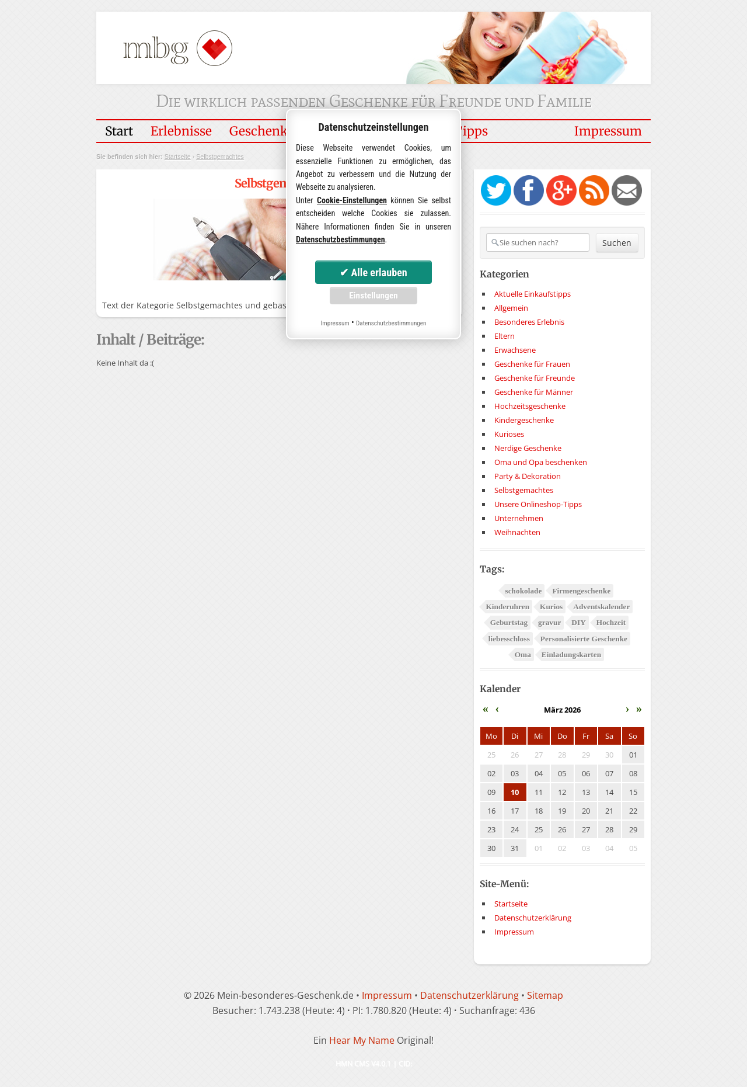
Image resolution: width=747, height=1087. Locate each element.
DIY (578, 622)
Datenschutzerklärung (532, 917)
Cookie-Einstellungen (352, 200)
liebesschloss (509, 638)
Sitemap (545, 995)
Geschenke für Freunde (534, 378)
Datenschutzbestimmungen (340, 239)
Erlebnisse (181, 131)
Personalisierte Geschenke (583, 638)
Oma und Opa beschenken (540, 462)
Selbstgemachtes (220, 156)
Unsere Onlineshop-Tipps (538, 504)
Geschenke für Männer (533, 392)
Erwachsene (515, 350)
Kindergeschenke (524, 420)
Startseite (178, 156)
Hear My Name (362, 1040)
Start (119, 131)
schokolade (523, 590)
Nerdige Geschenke (527, 448)
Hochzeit (611, 622)
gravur (549, 622)
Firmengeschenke (581, 590)
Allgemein (511, 308)
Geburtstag (509, 622)
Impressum (608, 131)
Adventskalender (601, 606)
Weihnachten (517, 532)
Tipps (471, 131)
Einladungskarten (571, 654)
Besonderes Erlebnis (529, 322)
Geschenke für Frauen (532, 364)
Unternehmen (518, 518)
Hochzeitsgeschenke (530, 406)
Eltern (504, 336)
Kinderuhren (507, 606)
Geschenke (261, 131)
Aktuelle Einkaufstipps (532, 294)
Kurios (551, 606)
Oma (523, 654)
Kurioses (509, 434)
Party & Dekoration (527, 476)
